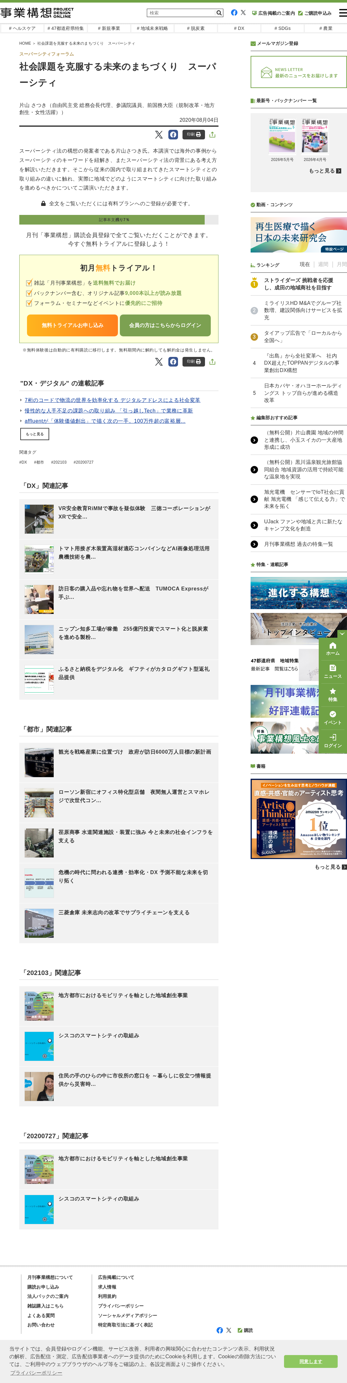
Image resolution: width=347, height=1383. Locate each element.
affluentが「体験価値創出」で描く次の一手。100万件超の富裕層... (105, 421)
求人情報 (107, 1287)
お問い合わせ (41, 1325)
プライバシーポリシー (121, 1306)
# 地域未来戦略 (152, 28)
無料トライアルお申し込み (72, 325)
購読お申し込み (43, 1287)
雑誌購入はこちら (45, 1306)
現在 (305, 434)
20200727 (84, 462)
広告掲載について (116, 1277)
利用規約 (107, 1296)
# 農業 (325, 28)
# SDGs (282, 28)
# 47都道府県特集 (66, 28)
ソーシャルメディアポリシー (127, 1315)
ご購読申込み (315, 13)
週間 (323, 434)
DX (24, 462)
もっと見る (35, 434)
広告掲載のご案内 (273, 13)
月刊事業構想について (50, 1277)
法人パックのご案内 (47, 1296)
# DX (239, 28)
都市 (40, 462)
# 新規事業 (109, 28)
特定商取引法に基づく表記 (125, 1325)
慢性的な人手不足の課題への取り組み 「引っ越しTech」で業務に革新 (109, 410)
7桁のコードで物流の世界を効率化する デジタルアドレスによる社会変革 (112, 400)
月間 (342, 434)
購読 (245, 1330)
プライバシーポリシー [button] (36, 1373)
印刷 (194, 134)
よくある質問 (41, 1315)
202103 (60, 462)
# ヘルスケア (22, 28)
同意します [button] (310, 1361)
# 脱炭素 (196, 28)
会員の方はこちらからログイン (165, 325)
